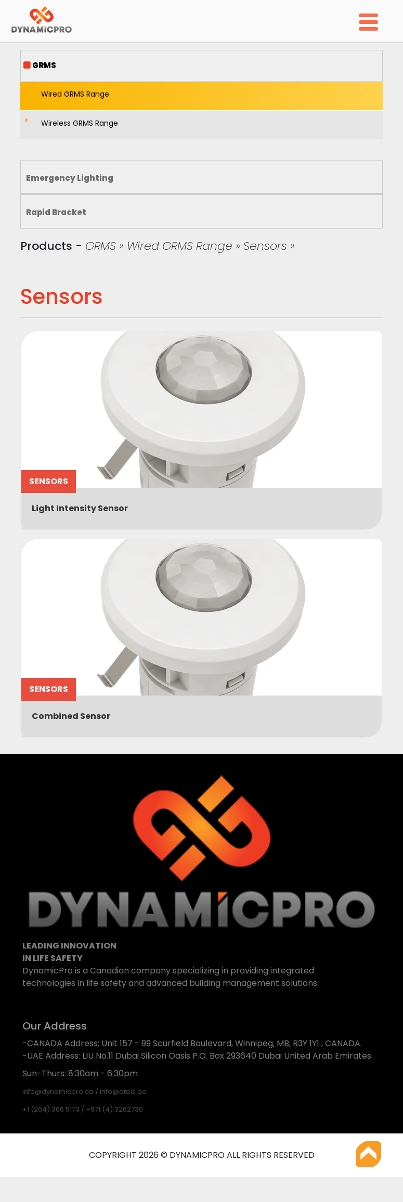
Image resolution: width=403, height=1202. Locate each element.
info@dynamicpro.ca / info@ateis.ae (84, 1092)
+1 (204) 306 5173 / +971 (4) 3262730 (82, 1109)
